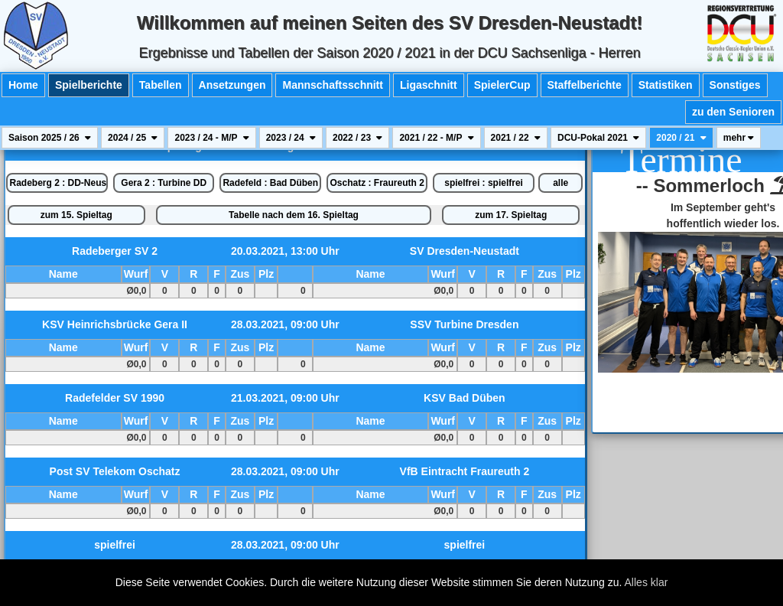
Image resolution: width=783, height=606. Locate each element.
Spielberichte (88, 85)
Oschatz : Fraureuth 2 (377, 183)
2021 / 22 (516, 137)
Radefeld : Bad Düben (270, 183)
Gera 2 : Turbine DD (163, 183)
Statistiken (665, 85)
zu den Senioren (733, 112)
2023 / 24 (291, 137)
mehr (739, 137)
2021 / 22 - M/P (436, 137)
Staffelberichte (584, 85)
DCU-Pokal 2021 (598, 137)
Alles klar (646, 582)
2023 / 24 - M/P (211, 137)
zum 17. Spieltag (511, 215)
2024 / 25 (133, 137)
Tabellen (160, 85)
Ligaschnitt (428, 85)
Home (23, 85)
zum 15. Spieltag (76, 215)
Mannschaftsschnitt (332, 85)
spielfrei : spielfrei (483, 183)
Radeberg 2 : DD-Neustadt (58, 183)
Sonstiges (735, 85)
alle (560, 183)
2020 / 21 (681, 137)
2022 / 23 (357, 137)
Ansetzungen (232, 85)
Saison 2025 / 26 (49, 137)
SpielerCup (502, 85)
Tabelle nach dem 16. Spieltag (294, 215)
